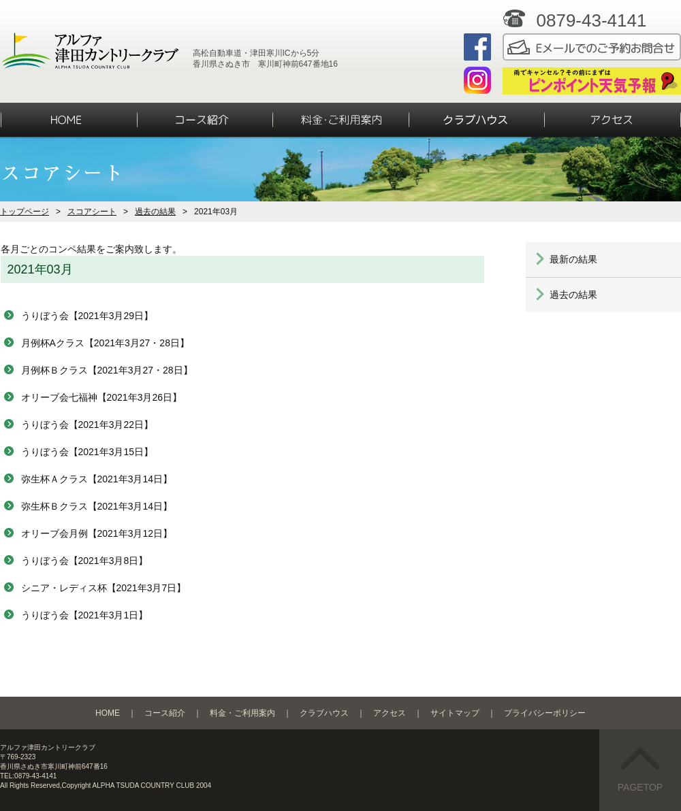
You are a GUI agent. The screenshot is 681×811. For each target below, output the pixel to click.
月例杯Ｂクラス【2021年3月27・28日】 (107, 370)
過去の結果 (155, 211)
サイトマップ (454, 713)
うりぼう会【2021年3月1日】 (84, 615)
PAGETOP (640, 769)
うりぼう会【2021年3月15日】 (87, 451)
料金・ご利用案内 (242, 713)
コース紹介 (164, 713)
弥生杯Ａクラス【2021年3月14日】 (97, 479)
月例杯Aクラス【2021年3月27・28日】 (105, 342)
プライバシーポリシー (545, 713)
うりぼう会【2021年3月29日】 (87, 315)
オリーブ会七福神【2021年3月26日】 (102, 397)
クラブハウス (324, 713)
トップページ (24, 211)
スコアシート (91, 211)
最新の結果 (573, 259)
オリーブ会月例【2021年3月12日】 (97, 533)
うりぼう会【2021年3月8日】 (84, 560)
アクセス (389, 713)
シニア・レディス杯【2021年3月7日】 (104, 587)
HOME (107, 713)
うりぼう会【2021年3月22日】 (87, 424)
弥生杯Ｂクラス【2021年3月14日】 (97, 506)
